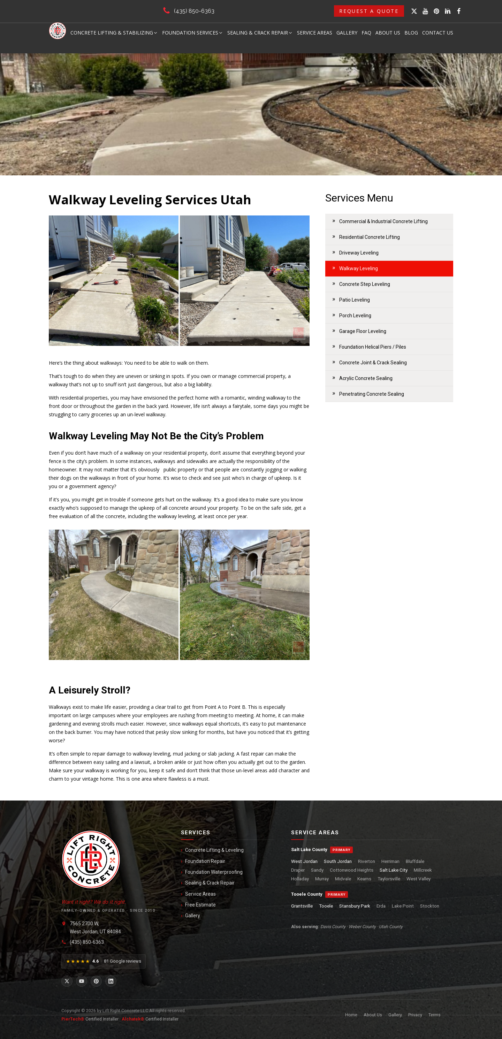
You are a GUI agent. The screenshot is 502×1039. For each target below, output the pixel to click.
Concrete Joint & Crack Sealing (373, 362)
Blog (411, 32)
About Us (387, 32)
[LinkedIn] (110, 981)
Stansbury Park (354, 906)
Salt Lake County (309, 849)
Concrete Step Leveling (364, 284)
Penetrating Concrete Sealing (371, 394)
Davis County (332, 926)
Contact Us (437, 32)
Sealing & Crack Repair (260, 32)
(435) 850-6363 (194, 11)
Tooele (326, 906)
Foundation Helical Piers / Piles (372, 347)
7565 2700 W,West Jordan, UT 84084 (95, 927)
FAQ (366, 32)
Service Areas (314, 32)
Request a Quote (369, 11)
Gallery (346, 32)
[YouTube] (81, 981)
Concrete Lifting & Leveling (214, 850)
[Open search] (448, 11)
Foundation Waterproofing (214, 872)
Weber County (362, 926)
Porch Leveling (355, 315)
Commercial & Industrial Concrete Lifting (383, 221)
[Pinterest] (96, 981)
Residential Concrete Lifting (369, 237)
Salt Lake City (394, 870)
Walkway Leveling (358, 268)
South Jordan (338, 861)
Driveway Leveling (359, 253)
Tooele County (306, 894)
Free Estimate (200, 905)
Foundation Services (192, 32)
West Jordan (304, 861)
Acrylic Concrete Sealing (366, 378)
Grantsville (302, 906)
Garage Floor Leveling (362, 331)
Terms (434, 1014)
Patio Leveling (354, 300)
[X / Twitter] (67, 981)
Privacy (415, 1014)
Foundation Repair (205, 861)
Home (351, 1014)
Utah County (391, 926)
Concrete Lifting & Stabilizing (114, 32)
